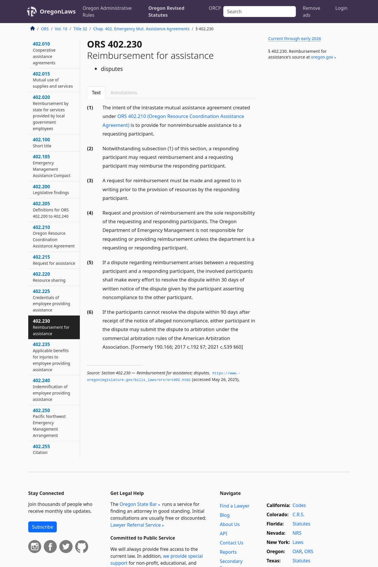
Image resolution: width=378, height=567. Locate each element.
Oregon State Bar (138, 504)
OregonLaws (58, 11)
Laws (297, 542)
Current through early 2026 (294, 38)
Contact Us (231, 543)
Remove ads (311, 11)
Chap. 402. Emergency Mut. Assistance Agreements (141, 28)
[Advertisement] (306, 159)
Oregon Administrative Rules (107, 11)
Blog (225, 515)
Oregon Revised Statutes (166, 11)
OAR (297, 551)
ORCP (215, 8)
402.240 (51, 389)
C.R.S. (298, 514)
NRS (296, 533)
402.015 (53, 80)
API (223, 533)
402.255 (41, 449)
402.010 (44, 53)
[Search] (259, 11)
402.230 (51, 327)
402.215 (54, 260)
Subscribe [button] (42, 527)
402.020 (51, 112)
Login (341, 8)
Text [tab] (96, 92)
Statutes (301, 524)
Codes (299, 505)
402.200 (51, 189)
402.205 (51, 209)
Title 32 (80, 28)
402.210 (54, 236)
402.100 (42, 142)
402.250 (49, 422)
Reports (228, 552)
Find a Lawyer (235, 506)
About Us (230, 524)
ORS (45, 28)
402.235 (51, 356)
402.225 (51, 300)
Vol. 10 (61, 28)
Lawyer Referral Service (135, 525)
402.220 (49, 277)
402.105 (51, 165)
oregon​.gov (322, 57)
